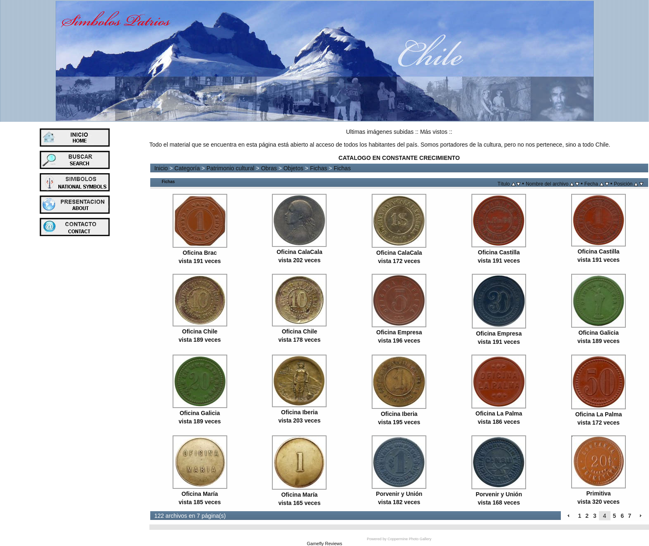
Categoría (187, 168)
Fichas (318, 168)
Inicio (161, 168)
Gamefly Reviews (324, 543)
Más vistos (433, 131)
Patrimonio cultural (231, 168)
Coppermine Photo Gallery (409, 539)
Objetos (293, 168)
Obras (269, 168)
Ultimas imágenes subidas (379, 131)
